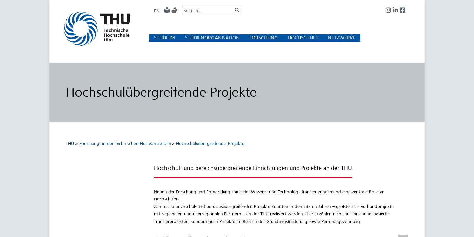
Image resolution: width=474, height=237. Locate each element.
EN (156, 10)
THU (70, 143)
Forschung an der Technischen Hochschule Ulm (125, 143)
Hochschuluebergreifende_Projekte (210, 143)
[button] (164, 38)
